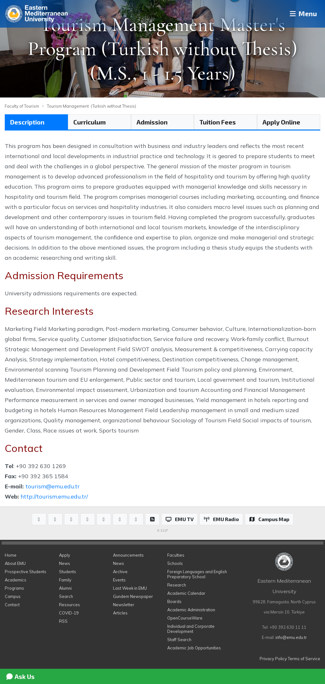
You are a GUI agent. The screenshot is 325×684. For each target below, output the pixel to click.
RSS (63, 621)
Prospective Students (25, 571)
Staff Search (179, 639)
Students (67, 571)
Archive (120, 571)
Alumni (65, 588)
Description (27, 122)
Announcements (128, 555)
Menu (301, 13)
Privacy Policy (273, 658)
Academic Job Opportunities (194, 647)
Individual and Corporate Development (191, 629)
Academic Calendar (186, 593)
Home (11, 555)
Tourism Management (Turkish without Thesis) (91, 106)
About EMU (15, 563)
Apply (64, 555)
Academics (15, 579)
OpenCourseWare (184, 617)
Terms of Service (304, 658)
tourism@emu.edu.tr (52, 486)
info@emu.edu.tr (291, 637)
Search (66, 596)
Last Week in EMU (130, 588)
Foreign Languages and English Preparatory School (197, 574)
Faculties (175, 555)
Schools (175, 563)
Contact (12, 604)
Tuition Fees (217, 122)
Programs (14, 588)
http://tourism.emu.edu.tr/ (54, 496)
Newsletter (123, 604)
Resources (69, 604)
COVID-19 (69, 612)
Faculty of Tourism (22, 106)
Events (119, 579)
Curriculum (89, 122)
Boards (174, 601)
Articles (120, 612)
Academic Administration (191, 609)
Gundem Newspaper (133, 596)
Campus (13, 596)
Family (65, 579)
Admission (152, 122)
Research (176, 584)
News (64, 563)
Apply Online (281, 122)
